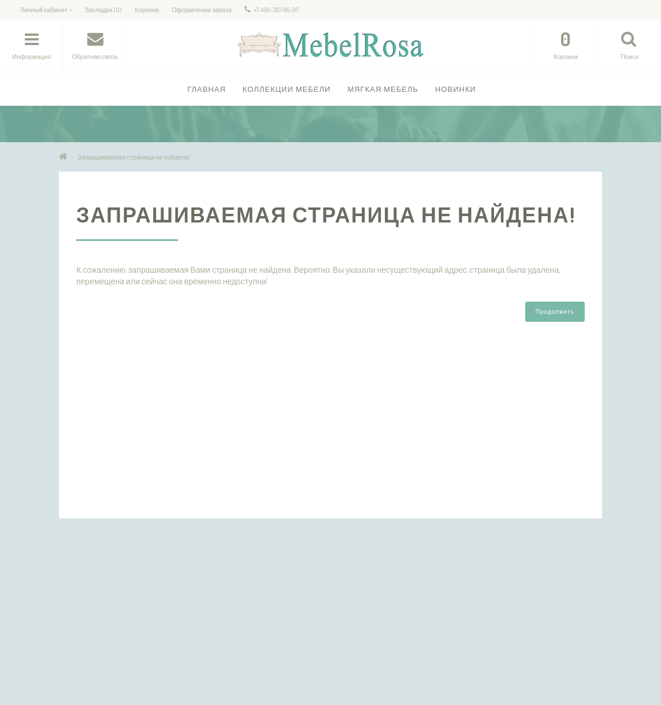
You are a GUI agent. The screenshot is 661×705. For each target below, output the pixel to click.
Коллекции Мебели (287, 89)
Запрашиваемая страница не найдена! (133, 157)
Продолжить (555, 311)
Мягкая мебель (382, 89)
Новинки (455, 89)
